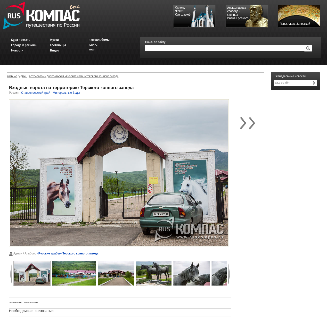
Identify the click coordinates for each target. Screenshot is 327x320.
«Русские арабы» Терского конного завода (67, 253)
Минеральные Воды (66, 92)
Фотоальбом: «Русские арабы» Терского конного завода (83, 76)
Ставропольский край (35, 92)
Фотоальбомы (37, 76)
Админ (23, 76)
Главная (12, 76)
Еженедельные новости (290, 76)
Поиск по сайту (155, 42)
